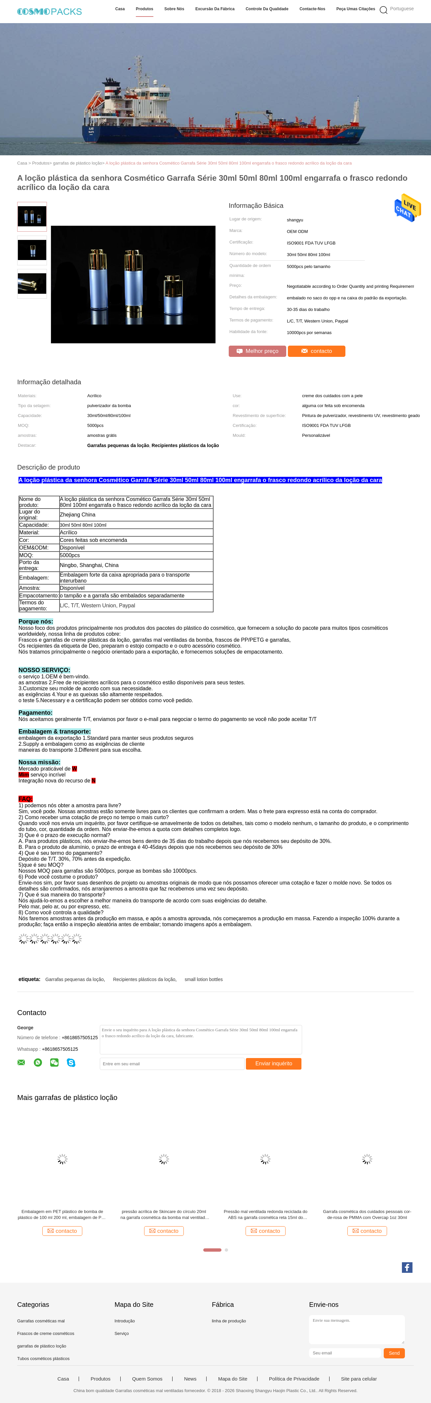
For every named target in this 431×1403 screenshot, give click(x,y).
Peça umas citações (355, 9)
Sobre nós (174, 9)
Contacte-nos (312, 9)
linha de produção (229, 1320)
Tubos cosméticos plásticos (43, 1358)
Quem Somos (147, 1379)
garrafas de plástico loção (41, 1346)
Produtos (144, 9)
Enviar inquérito (273, 1063)
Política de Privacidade (294, 1379)
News (190, 1379)
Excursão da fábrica (215, 9)
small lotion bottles (204, 979)
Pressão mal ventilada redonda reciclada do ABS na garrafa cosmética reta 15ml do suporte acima (265, 1215)
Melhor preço (258, 351)
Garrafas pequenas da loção (74, 979)
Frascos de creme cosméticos (45, 1333)
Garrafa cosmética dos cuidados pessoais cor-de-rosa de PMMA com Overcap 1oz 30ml (367, 1214)
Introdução (124, 1320)
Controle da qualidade (267, 9)
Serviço (121, 1333)
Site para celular (359, 1379)
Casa (120, 9)
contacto (316, 351)
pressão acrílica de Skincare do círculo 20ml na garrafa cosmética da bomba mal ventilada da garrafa (163, 1215)
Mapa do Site (232, 1379)
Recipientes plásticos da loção (144, 979)
